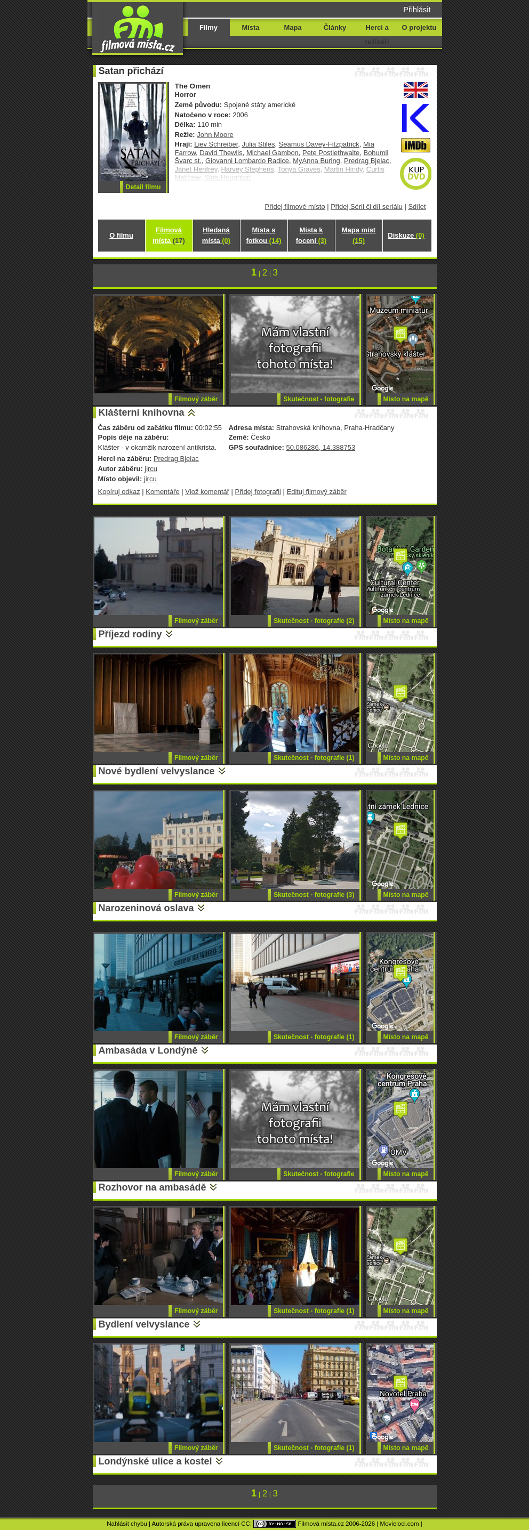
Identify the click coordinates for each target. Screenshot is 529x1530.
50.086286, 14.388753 (320, 447)
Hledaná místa (216, 235)
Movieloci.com (399, 1523)
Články (335, 27)
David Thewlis (220, 153)
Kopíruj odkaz (119, 492)
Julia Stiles (258, 144)
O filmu (121, 235)
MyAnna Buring (316, 161)
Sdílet (417, 207)
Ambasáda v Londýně (148, 1050)
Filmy (208, 27)
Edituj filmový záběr (317, 492)
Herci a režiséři (377, 34)
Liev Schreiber (216, 144)
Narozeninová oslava (146, 908)
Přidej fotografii (258, 492)
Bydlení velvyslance (144, 1324)
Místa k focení (311, 235)
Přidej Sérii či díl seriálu (367, 207)
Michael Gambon (272, 153)
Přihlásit (416, 9)
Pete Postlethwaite (330, 153)
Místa (250, 27)
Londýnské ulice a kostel (155, 1461)
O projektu (419, 27)
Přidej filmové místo (295, 207)
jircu (151, 469)
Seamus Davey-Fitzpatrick (319, 144)
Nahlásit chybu (127, 1523)
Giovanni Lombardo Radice (247, 161)
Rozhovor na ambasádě (152, 1187)
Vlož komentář (207, 492)
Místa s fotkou (263, 235)
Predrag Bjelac (366, 161)
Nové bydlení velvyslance (157, 771)
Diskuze (406, 235)
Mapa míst (358, 235)
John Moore (215, 135)
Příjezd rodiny (130, 634)
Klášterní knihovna (142, 412)
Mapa (292, 27)
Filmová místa (169, 235)
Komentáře (162, 492)
